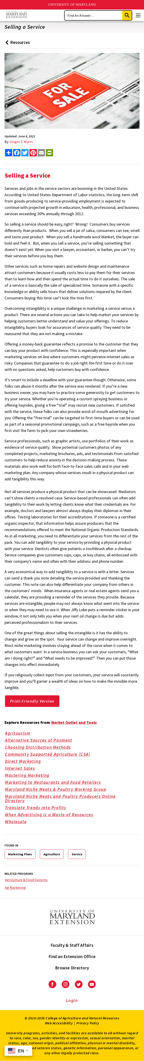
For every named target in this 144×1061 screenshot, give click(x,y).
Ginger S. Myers (21, 141)
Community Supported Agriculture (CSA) (51, 754)
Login (72, 1000)
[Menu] (138, 15)
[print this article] (49, 152)
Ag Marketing (15, 887)
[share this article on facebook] (17, 152)
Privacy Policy (87, 1023)
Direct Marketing (26, 761)
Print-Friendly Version (32, 701)
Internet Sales (23, 768)
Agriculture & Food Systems (26, 879)
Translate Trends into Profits (38, 808)
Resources (16, 44)
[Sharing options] (9, 152)
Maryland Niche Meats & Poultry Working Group (58, 790)
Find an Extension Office (72, 956)
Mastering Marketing (30, 776)
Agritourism (21, 733)
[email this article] (41, 152)
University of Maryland (72, 4)
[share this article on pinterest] (33, 152)
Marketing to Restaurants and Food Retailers (56, 783)
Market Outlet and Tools (73, 722)
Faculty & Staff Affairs (72, 945)
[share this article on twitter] (25, 152)
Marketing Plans (20, 854)
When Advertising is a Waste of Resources (52, 815)
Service (77, 854)
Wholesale (19, 822)
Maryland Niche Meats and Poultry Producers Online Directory (70, 799)
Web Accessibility (59, 1023)
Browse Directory (72, 967)
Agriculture (52, 854)
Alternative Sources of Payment (41, 740)
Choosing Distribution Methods (41, 747)
